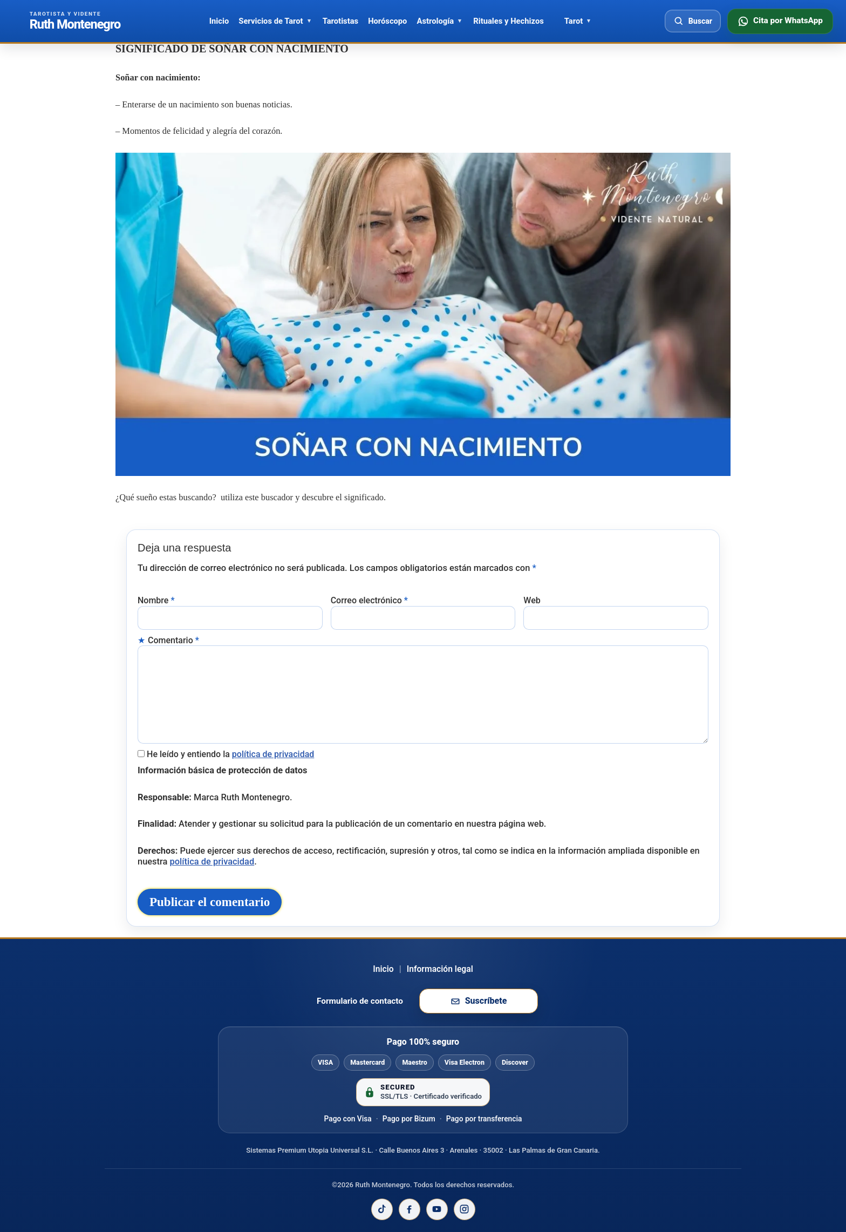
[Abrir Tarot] (588, 21)
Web (531, 599)
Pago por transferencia (484, 1153)
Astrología (435, 21)
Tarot (573, 21)
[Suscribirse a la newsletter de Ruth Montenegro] (478, 1036)
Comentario (173, 638)
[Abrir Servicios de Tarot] (309, 21)
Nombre (156, 599)
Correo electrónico (369, 599)
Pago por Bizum (409, 1153)
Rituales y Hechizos (508, 21)
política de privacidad (273, 750)
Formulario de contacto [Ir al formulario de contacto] (360, 1035)
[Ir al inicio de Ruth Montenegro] (75, 21)
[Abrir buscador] (693, 21)
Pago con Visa (348, 1153)
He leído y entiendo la (230, 750)
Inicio (219, 21)
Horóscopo (387, 21)
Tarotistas (340, 21)
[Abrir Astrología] (459, 21)
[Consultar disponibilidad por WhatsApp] (780, 21)
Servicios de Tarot (270, 21)
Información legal (440, 1003)
